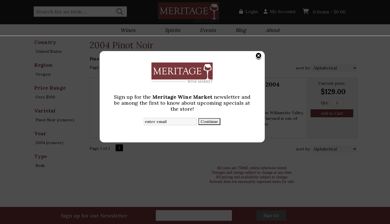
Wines (126, 31)
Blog (239, 31)
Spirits (170, 31)
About (271, 31)
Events (206, 31)
